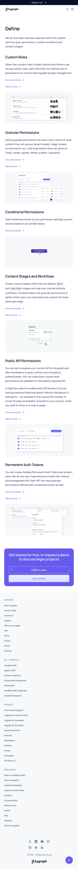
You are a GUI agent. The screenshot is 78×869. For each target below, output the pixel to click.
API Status (10, 760)
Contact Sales (10, 610)
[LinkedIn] (36, 841)
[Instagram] (48, 841)
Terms (6, 635)
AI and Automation (12, 730)
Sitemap (7, 651)
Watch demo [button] (13, 86)
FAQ (6, 630)
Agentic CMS (9, 670)
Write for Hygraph (11, 825)
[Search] (67, 9)
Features (8, 735)
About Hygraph (10, 605)
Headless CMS (10, 665)
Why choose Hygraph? (13, 710)
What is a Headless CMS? (15, 775)
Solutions (8, 820)
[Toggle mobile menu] (72, 9)
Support (7, 620)
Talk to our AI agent (12, 625)
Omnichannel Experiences (15, 680)
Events (7, 810)
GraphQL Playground (13, 695)
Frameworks (9, 685)
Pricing (7, 750)
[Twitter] (29, 841)
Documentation (11, 800)
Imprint (7, 645)
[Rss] (42, 847)
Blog (6, 815)
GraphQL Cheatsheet (13, 785)
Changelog (8, 755)
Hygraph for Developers (14, 720)
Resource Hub (10, 805)
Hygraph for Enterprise (13, 725)
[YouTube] (42, 841)
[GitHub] (29, 847)
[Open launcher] (69, 860)
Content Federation (12, 675)
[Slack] (36, 847)
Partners (8, 745)
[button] (39, 2)
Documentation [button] (15, 80)
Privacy (7, 640)
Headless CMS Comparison (15, 690)
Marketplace (9, 740)
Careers (8, 615)
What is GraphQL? (11, 780)
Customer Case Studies (14, 790)
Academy (8, 795)
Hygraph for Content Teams (16, 715)
